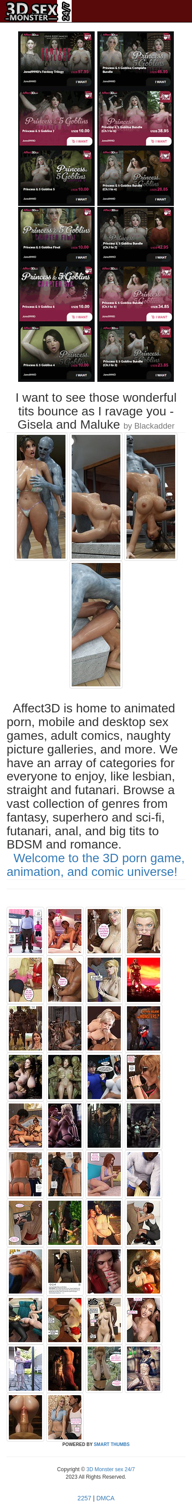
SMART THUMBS (112, 1444)
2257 (84, 1498)
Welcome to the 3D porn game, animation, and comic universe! (96, 865)
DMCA (105, 1498)
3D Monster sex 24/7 (110, 1469)
